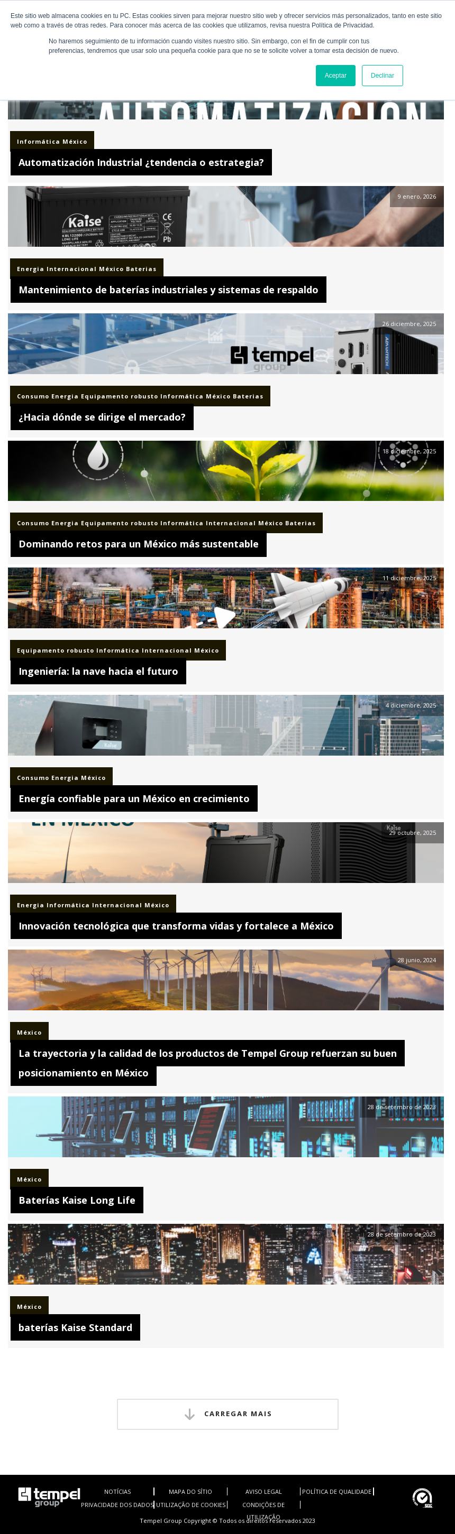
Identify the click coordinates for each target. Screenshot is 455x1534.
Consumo (33, 396)
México (74, 141)
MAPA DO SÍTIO (190, 1491)
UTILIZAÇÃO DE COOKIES (190, 1505)
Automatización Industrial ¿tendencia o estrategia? (141, 162)
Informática (38, 141)
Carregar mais (228, 1414)
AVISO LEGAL (263, 1491)
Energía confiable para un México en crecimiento (134, 798)
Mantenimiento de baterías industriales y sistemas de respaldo (169, 289)
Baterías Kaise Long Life (77, 1200)
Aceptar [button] (336, 75)
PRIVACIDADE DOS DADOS (117, 1505)
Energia (30, 269)
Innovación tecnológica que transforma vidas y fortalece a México (176, 925)
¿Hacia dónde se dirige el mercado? (102, 417)
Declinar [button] (382, 75)
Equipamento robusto (119, 396)
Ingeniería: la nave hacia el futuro (98, 671)
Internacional (72, 269)
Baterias (141, 269)
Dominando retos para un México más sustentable (139, 543)
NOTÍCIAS (117, 1491)
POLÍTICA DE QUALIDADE (336, 1491)
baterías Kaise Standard (75, 1327)
